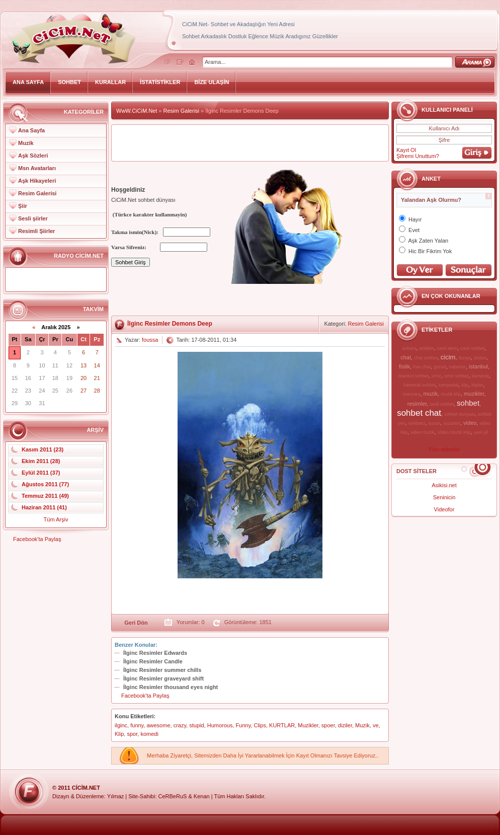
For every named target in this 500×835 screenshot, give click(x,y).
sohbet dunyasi (459, 414)
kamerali (480, 375)
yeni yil (481, 432)
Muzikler (308, 725)
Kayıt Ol (406, 150)
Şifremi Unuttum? (417, 156)
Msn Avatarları (37, 168)
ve (376, 725)
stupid (196, 725)
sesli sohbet (442, 404)
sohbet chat (419, 413)
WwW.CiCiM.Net (136, 111)
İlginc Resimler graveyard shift (163, 678)
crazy (180, 725)
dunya (465, 357)
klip (464, 385)
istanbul (478, 366)
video (469, 423)
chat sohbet (426, 357)
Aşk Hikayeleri (37, 181)
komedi (149, 734)
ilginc (121, 725)
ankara (409, 348)
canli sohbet (472, 348)
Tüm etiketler (444, 449)
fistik (404, 366)
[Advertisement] (250, 143)
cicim (448, 357)
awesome (158, 725)
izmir (436, 375)
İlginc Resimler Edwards (155, 653)
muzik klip (451, 394)
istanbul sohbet (413, 375)
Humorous (220, 725)
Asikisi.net (444, 485)
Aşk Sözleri (33, 156)
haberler (457, 366)
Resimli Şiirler (36, 231)
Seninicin (444, 497)
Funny (243, 725)
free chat (422, 366)
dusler (480, 357)
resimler (417, 404)
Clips (260, 725)
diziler (345, 725)
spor (132, 734)
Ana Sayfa (31, 130)
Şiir (22, 206)
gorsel (440, 366)
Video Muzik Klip (454, 432)
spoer (328, 725)
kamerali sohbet (419, 385)
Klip (119, 734)
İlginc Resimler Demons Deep (169, 323)
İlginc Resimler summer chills (162, 670)
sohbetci (417, 423)
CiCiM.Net (86, 788)
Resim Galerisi (37, 193)
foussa (150, 340)
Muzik (26, 143)
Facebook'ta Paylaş (37, 539)
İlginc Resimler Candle (153, 661)
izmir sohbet (456, 375)
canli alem (447, 348)
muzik (431, 394)
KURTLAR (282, 725)
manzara (411, 394)
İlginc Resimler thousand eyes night (170, 687)
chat (405, 357)
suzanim (451, 423)
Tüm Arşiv (56, 519)
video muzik (422, 432)
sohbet (468, 403)
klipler (477, 385)
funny (136, 725)
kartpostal (448, 385)
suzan (434, 423)
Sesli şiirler (33, 218)
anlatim (426, 348)
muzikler (474, 394)
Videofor (444, 509)
